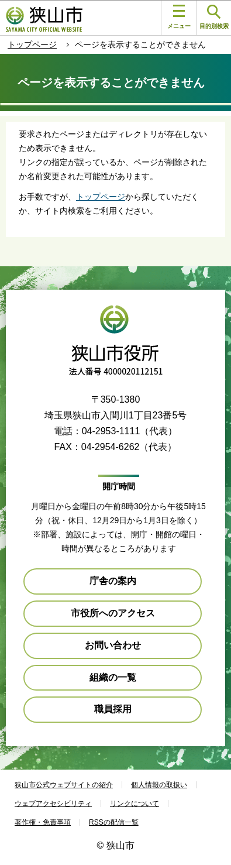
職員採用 (113, 709)
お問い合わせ (113, 645)
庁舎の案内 (112, 581)
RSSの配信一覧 (114, 822)
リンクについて (134, 803)
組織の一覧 (112, 677)
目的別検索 (214, 17)
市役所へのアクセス (113, 613)
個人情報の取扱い (159, 784)
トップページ (32, 44)
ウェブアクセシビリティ (53, 803)
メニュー (179, 17)
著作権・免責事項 (43, 822)
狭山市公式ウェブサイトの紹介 (64, 784)
